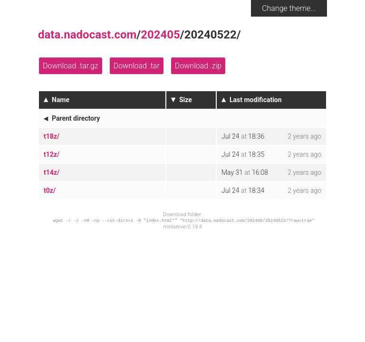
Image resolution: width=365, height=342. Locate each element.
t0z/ (50, 190)
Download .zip (198, 65)
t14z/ (51, 172)
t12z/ (51, 154)
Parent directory (76, 118)
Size (185, 100)
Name (60, 100)
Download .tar (137, 65)
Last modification (256, 100)
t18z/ (51, 136)
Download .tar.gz (70, 65)
